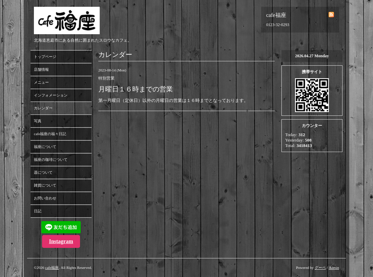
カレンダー (43, 108)
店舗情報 (41, 69)
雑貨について (45, 185)
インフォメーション (50, 95)
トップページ (45, 57)
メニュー (41, 82)
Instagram (61, 241)
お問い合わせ (45, 198)
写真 (37, 121)
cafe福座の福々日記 (50, 134)
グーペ (320, 267)
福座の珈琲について (50, 159)
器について (43, 172)
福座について (45, 147)
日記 (37, 211)
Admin (334, 267)
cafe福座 (52, 267)
